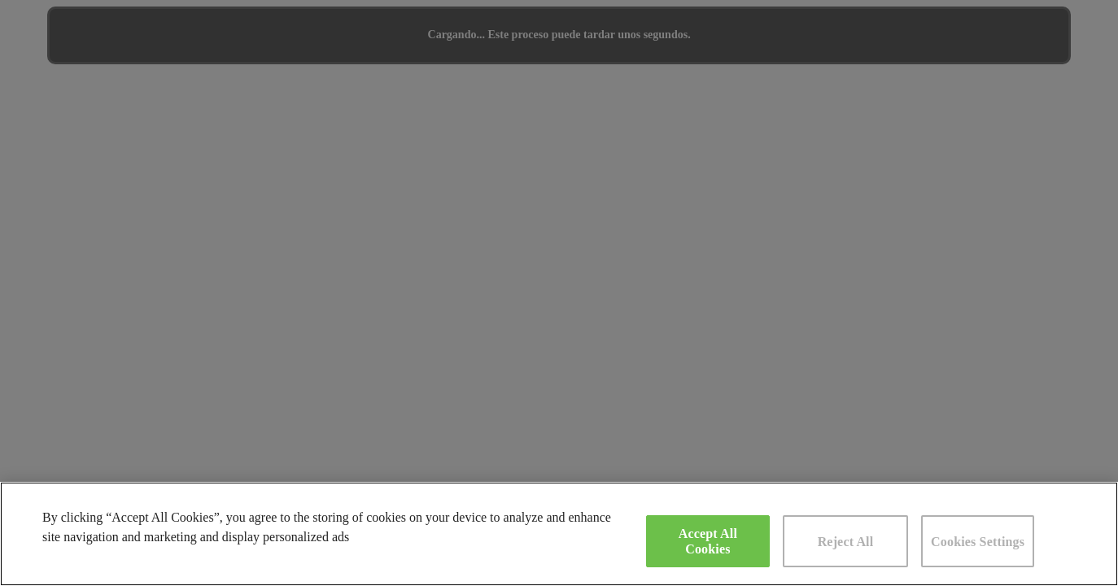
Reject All (846, 542)
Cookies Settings (977, 542)
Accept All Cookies (708, 541)
